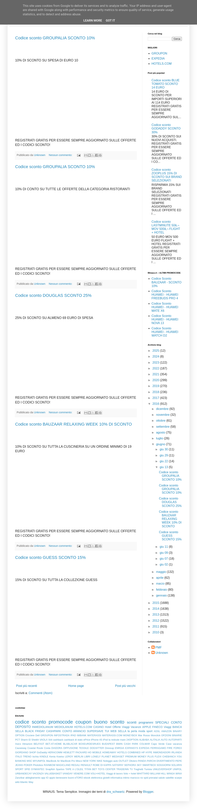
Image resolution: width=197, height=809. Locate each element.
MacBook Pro (68, 760)
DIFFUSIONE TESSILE (76, 748)
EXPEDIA (158, 58)
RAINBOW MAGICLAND (57, 765)
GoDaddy (42, 752)
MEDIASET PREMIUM (124, 756)
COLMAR (145, 743)
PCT (17, 739)
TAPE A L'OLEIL (74, 769)
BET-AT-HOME (53, 743)
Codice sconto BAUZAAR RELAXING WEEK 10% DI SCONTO (73, 424)
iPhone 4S (96, 739)
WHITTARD (143, 773)
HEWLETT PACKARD (75, 752)
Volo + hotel (129, 773)
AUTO (164, 739)
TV (131, 769)
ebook (87, 777)
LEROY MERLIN (74, 756)
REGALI (75, 765)
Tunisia (148, 769)
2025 (156, 350)
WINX (179, 773)
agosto (161, 432)
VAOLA (44, 739)
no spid (144, 777)
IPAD (73, 735)
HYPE (149, 752)
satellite (170, 777)
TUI (107, 731)
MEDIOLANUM (63, 726)
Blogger (148, 791)
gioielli (106, 777)
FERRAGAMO (158, 748)
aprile (160, 577)
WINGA (171, 773)
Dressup (109, 748)
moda (141, 731)
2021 (156, 374)
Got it (110, 20)
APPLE (146, 726)
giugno (161, 444)
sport (149, 731)
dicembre (162, 408)
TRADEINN (122, 769)
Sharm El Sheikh (30, 739)
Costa (47, 748)
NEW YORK (89, 760)
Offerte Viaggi (121, 726)
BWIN (119, 743)
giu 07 (164, 558)
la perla (132, 731)
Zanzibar (20, 777)
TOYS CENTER (106, 769)
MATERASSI (94, 735)
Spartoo (60, 769)
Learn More (92, 20)
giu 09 (164, 552)
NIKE (99, 760)
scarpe (178, 777)
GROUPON (159, 53)
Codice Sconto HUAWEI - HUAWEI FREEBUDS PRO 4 (165, 294)
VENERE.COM (81, 773)
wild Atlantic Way (24, 782)
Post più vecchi (125, 685)
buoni (71, 777)
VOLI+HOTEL (97, 773)
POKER (28, 765)
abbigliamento (33, 777)
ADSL (157, 731)
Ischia (35, 756)
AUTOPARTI (175, 739)
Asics (18, 743)
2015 (156, 602)
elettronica (96, 777)
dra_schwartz (115, 791)
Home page (76, 685)
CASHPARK (53, 731)
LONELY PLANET (101, 756)
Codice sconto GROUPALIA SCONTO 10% (55, 38)
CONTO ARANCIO (74, 731)
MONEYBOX (130, 735)
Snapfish (50, 769)
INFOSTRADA (62, 735)
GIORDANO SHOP (25, 752)
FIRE (170, 748)
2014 (156, 608)
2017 (156, 397)
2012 (156, 620)
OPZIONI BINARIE (171, 735)
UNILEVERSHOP (162, 769)
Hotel (108, 726)
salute (161, 777)
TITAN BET (90, 769)
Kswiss (60, 756)
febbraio (162, 589)
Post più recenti (26, 685)
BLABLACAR (70, 743)
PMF (158, 647)
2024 (156, 356)
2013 (156, 614)
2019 (156, 386)
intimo (126, 777)
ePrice (86, 739)
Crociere (29, 735)
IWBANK (81, 735)
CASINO (98, 726)
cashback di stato (73, 739)
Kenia (52, 756)
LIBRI (87, 756)
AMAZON (166, 731)
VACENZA (38, 773)
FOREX (178, 748)
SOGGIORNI (164, 765)
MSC (29, 760)
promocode (61, 721)
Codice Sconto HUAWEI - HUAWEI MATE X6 (165, 307)
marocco (135, 777)
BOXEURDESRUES (90, 743)
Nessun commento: (61, 155)
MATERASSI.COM (112, 735)
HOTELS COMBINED (129, 752)
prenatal (153, 777)
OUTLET (123, 760)
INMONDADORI (161, 752)
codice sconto (30, 721)
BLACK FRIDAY (35, 731)
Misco (79, 760)
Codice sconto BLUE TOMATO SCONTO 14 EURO (166, 84)
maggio (161, 571)
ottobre (161, 420)
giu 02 (164, 564)
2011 (156, 626)
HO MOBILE (95, 752)
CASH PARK (131, 743)
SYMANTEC (38, 769)
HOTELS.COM (162, 63)
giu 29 (164, 455)
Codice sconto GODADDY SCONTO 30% (166, 128)
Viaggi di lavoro (114, 773)
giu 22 (164, 461)
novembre (163, 414)
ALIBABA (144, 739)
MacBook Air (53, 760)
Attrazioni (27, 743)
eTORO (79, 777)
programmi (146, 722)
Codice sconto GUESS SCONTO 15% (50, 557)
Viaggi (167, 726)
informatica (116, 777)
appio (52, 777)
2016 (156, 403)
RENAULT (86, 765)
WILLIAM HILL (158, 773)
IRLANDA (176, 752)
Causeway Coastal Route (29, 748)
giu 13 (164, 467)
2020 (156, 380)
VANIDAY (68, 773)
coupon (83, 721)
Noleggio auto (110, 760)
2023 (156, 362)
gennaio (162, 595)
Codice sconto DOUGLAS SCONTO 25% (53, 295)
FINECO (157, 726)
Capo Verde (158, 743)
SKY (139, 765)
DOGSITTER (97, 748)
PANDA (142, 760)
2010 (156, 632)
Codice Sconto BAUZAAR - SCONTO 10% (166, 282)
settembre (163, 426)
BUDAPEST (108, 743)
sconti (131, 722)
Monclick (155, 735)
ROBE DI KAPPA (102, 765)
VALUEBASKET (53, 773)
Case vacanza (174, 743)
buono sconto (109, 721)
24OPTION (132, 739)
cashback (58, 739)
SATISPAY (118, 765)
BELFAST (39, 743)
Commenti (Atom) (40, 693)
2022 (156, 368)
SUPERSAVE (95, 731)
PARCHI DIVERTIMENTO (161, 760)
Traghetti (138, 769)
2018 (156, 392)
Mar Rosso (144, 735)
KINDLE (44, 756)
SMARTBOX (149, 765)
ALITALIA (155, 739)
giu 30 (164, 449)
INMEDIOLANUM (42, 726)
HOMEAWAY (109, 752)
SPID (27, 769)
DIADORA (56, 748)
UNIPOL (177, 769)
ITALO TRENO (23, 756)
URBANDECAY (23, 773)
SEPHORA (130, 765)
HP (143, 752)
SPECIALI (162, 722)
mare (123, 739)
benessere (61, 777)
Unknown (161, 652)
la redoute (114, 739)
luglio (160, 438)
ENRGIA (119, 748)
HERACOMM (55, 752)
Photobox (38, 765)
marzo (160, 583)
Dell (37, 735)
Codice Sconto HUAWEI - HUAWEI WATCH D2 (165, 332)
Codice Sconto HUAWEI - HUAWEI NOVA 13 (165, 319)
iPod (105, 739)
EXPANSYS (131, 748)
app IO (44, 777)
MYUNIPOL (39, 760)
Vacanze (136, 726)
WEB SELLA (118, 731)
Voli (50, 739)
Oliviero (133, 760)
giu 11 (164, 546)
